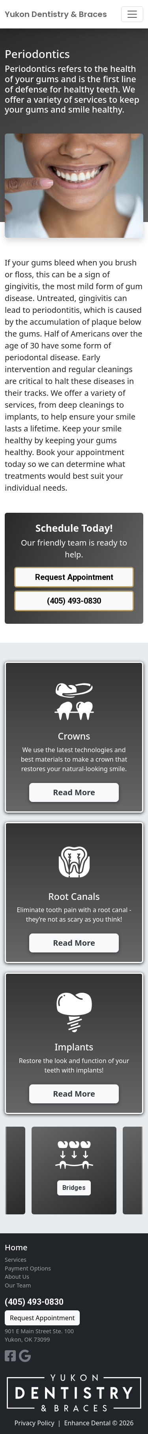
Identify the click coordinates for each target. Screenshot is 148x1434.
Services (15, 1259)
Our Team (18, 1285)
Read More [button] (74, 792)
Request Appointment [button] (74, 577)
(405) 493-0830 (34, 1302)
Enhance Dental (87, 1423)
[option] (74, 1170)
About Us (17, 1276)
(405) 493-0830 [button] (74, 601)
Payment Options (28, 1268)
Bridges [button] (74, 1187)
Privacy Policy (34, 1423)
